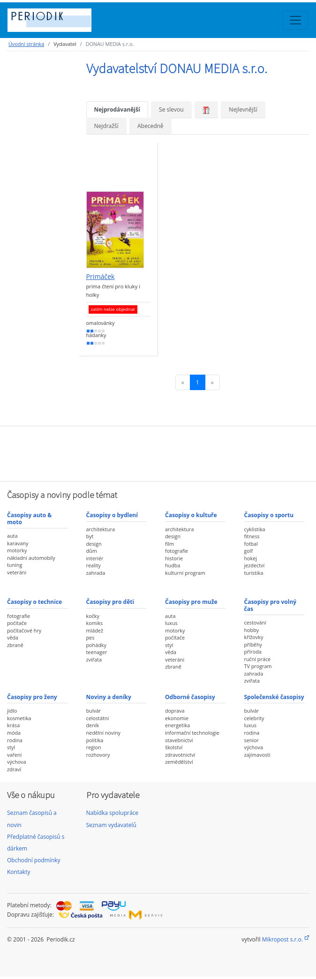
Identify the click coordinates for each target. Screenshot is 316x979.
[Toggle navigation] (295, 20)
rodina (15, 740)
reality (93, 565)
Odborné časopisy (190, 697)
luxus (171, 622)
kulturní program (185, 572)
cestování (255, 622)
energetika (177, 725)
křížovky (253, 636)
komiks (94, 622)
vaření (14, 754)
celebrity (254, 718)
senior (251, 740)
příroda (253, 651)
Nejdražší (106, 126)
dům (91, 550)
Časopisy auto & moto (29, 518)
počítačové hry (24, 630)
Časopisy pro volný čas (270, 605)
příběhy (253, 644)
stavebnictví (179, 740)
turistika (253, 572)
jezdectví (254, 565)
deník (92, 725)
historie (174, 558)
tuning (14, 564)
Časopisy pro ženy (32, 697)
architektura (100, 529)
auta (12, 535)
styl (169, 644)
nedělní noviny (103, 732)
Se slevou (171, 109)
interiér (95, 558)
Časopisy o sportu (269, 515)
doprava (175, 710)
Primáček (100, 276)
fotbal (251, 543)
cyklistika (254, 529)
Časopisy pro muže (191, 602)
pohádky (96, 644)
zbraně (15, 644)
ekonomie (176, 718)
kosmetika (19, 718)
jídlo (12, 710)
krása (13, 725)
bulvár (93, 710)
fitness (252, 536)
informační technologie (192, 732)
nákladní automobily (31, 557)
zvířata (94, 659)
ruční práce (257, 659)
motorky (17, 550)
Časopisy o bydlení (112, 515)
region (93, 747)
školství (173, 747)
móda (14, 732)
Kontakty (18, 872)
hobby (251, 629)
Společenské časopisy (274, 697)
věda (12, 637)
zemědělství (179, 761)
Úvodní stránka (26, 43)
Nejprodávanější (117, 109)
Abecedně (150, 126)
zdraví (14, 769)
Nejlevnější (243, 109)
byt (90, 536)
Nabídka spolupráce (112, 813)
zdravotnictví (180, 754)
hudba (172, 565)
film (169, 543)
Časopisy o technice (34, 602)
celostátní (97, 718)
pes (90, 637)
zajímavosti (257, 754)
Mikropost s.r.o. (282, 939)
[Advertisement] (158, 452)
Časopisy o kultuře (191, 515)
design (94, 543)
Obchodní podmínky (33, 860)
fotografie (176, 550)
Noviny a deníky (108, 697)
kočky (92, 615)
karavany (18, 543)
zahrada (95, 572)
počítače (17, 622)
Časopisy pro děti (110, 602)
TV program (258, 666)
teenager (96, 651)
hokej (250, 558)
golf (248, 550)
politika (95, 740)
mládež (94, 630)
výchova (16, 761)
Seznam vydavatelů (111, 825)
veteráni (16, 572)
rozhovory (98, 754)
